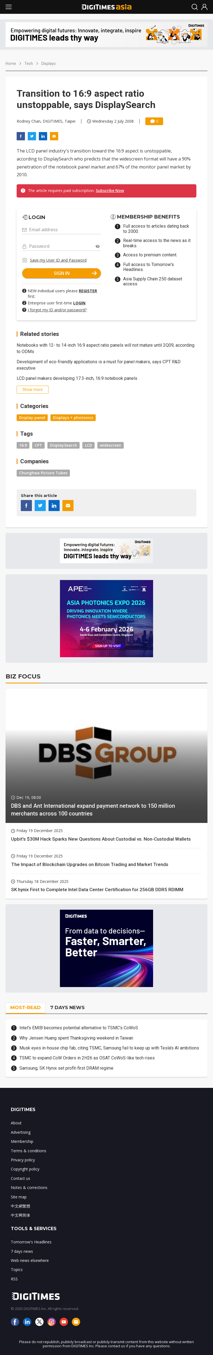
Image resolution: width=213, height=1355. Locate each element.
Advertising (21, 1132)
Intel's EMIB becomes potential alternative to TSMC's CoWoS (78, 1027)
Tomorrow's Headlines (31, 1242)
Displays (48, 63)
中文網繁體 (20, 1206)
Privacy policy (23, 1159)
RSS (14, 1279)
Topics (17, 1269)
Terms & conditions (28, 1150)
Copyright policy (25, 1169)
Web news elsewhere (30, 1260)
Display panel (32, 417)
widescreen (110, 445)
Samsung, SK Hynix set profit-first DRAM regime (66, 1068)
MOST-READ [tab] (25, 1007)
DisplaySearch (63, 445)
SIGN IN (75, 273)
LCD (88, 445)
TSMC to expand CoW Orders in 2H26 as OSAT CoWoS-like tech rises (87, 1058)
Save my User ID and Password (58, 260)
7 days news (22, 1251)
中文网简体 (20, 1215)
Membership (22, 1141)
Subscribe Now (110, 190)
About (16, 1122)
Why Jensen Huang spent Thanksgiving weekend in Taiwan (76, 1038)
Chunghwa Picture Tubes (43, 472)
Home (11, 63)
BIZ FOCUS (23, 676)
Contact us (20, 1178)
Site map (19, 1196)
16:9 (23, 445)
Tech (28, 63)
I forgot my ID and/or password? (57, 309)
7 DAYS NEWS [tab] (67, 1007)
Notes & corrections (29, 1187)
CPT (38, 445)
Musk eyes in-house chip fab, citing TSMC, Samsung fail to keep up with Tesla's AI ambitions (109, 1048)
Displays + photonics (73, 417)
